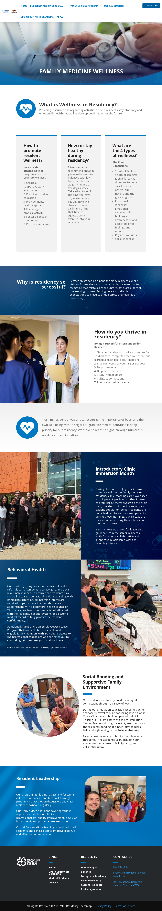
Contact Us (151, 5)
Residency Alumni (91, 889)
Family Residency (91, 880)
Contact (53, 882)
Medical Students (114, 5)
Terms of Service (124, 906)
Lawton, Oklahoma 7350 (126, 885)
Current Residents (91, 885)
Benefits (86, 872)
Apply (60, 16)
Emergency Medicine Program (47, 5)
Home (24, 5)
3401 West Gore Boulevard (127, 882)
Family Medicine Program (84, 5)
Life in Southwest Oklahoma (37, 16)
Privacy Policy (103, 906)
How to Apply (89, 867)
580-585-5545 (120, 866)
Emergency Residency (93, 876)
